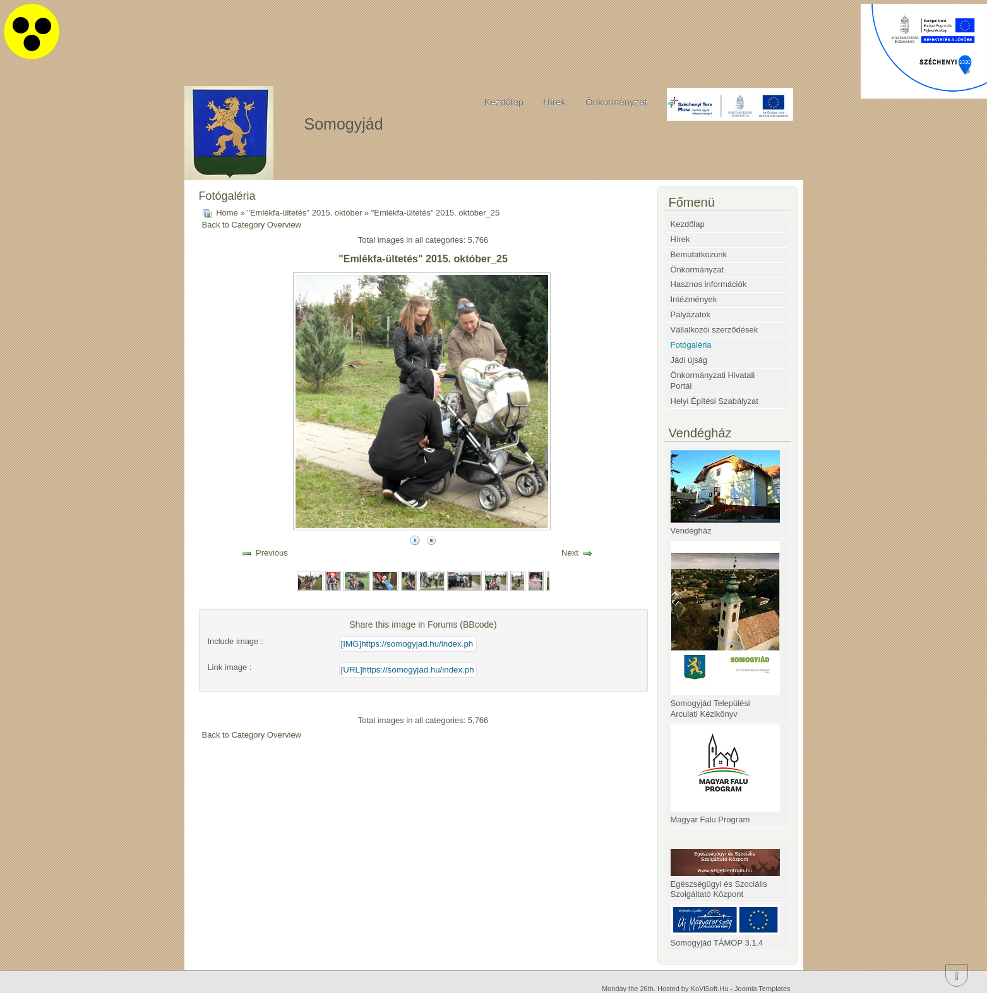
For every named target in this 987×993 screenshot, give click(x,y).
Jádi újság (689, 360)
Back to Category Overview (252, 224)
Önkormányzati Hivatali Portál (713, 380)
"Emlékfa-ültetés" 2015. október (304, 212)
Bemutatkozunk (699, 254)
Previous (272, 552)
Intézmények (694, 299)
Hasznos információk (709, 284)
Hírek (554, 102)
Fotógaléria (691, 345)
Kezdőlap (504, 102)
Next (569, 552)
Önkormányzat (616, 102)
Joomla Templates (762, 988)
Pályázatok (691, 314)
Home (227, 212)
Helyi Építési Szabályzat (714, 401)
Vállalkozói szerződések (714, 329)
